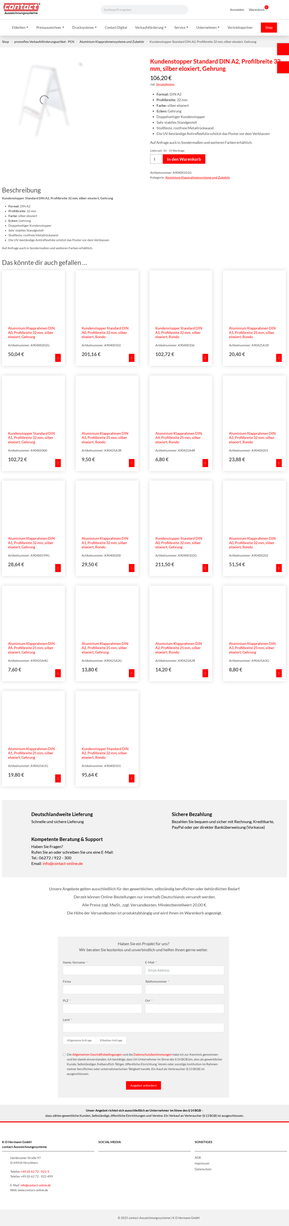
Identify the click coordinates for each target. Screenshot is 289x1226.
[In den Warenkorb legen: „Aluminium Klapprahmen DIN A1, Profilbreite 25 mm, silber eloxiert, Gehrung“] (58, 778)
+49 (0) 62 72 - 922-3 (34, 1171)
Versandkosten (165, 84)
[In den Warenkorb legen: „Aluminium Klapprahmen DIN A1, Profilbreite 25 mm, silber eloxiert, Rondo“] (279, 358)
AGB (198, 1157)
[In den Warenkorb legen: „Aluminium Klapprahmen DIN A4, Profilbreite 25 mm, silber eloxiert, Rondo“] (205, 463)
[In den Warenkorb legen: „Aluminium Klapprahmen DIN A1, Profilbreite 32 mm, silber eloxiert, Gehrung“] (58, 568)
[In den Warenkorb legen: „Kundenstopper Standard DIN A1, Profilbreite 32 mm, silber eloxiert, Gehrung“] (58, 463)
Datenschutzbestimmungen (152, 1054)
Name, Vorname (74, 962)
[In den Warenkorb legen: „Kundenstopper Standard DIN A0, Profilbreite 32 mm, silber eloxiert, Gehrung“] (205, 568)
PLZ (65, 1000)
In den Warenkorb (184, 159)
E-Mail (149, 962)
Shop (5, 41)
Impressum (202, 1163)
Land (66, 1019)
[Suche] (180, 9)
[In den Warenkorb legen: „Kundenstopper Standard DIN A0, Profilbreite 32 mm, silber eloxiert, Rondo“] (131, 358)
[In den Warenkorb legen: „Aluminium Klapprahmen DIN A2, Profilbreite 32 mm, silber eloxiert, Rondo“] (279, 463)
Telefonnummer (156, 981)
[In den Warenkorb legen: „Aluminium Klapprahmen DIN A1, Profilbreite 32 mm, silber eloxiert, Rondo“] (131, 568)
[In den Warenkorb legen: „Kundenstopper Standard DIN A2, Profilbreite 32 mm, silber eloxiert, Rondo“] (131, 778)
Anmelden (237, 9)
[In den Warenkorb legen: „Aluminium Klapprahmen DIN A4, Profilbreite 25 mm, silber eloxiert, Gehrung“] (58, 673)
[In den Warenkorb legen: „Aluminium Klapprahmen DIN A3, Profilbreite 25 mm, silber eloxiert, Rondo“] (131, 463)
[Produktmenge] (156, 159)
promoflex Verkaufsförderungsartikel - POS (44, 41)
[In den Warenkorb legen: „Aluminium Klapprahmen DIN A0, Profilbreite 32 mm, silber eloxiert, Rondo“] (279, 568)
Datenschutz (203, 1169)
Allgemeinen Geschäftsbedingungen (97, 1054)
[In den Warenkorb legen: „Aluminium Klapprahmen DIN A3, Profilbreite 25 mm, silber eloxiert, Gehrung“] (279, 673)
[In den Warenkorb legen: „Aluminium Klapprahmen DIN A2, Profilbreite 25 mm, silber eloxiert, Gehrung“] (131, 673)
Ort (147, 1000)
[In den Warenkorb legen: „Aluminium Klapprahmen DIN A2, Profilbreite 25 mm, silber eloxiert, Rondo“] (205, 673)
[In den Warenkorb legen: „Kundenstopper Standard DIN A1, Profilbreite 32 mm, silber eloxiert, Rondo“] (205, 358)
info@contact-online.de (63, 863)
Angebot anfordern (143, 1085)
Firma (67, 981)
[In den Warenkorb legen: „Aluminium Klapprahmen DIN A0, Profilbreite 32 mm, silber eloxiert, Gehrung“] (58, 358)
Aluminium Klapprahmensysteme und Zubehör (111, 41)
